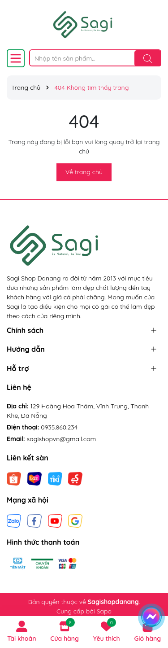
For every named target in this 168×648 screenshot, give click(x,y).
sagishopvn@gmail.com (61, 439)
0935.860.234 (59, 427)
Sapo (104, 611)
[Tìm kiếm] (147, 58)
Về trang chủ (84, 172)
